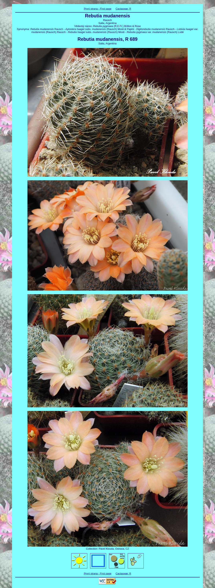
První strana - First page (97, 8)
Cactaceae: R (123, 8)
